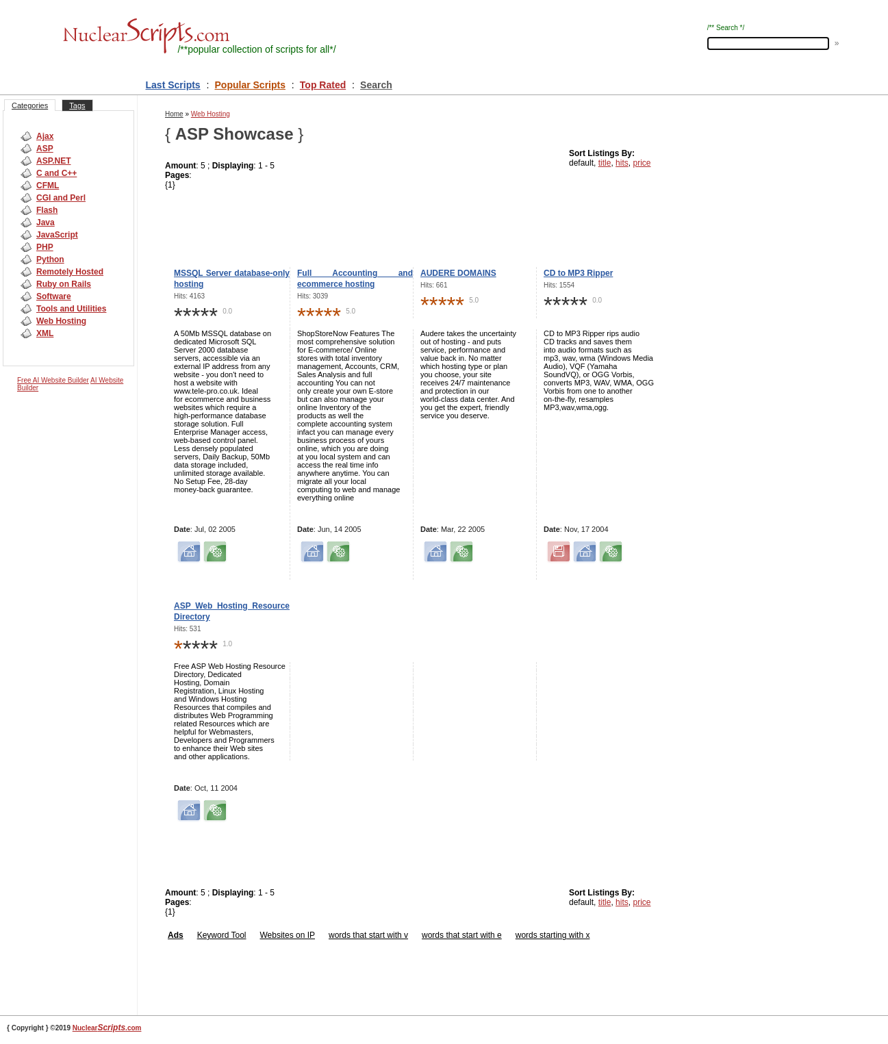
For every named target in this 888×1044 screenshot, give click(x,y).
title (604, 163)
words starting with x (553, 935)
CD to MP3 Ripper (578, 273)
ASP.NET (53, 161)
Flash (47, 210)
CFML (47, 185)
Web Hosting (61, 321)
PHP (44, 247)
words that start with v (368, 935)
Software (53, 296)
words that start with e (462, 935)
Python (50, 259)
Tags (77, 105)
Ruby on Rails (63, 284)
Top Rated (323, 84)
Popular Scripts (250, 84)
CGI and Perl (61, 198)
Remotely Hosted (69, 272)
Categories (30, 105)
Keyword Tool (221, 935)
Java (45, 222)
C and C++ (56, 173)
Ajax (44, 136)
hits (622, 163)
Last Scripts (173, 84)
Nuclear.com (107, 1028)
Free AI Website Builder (53, 380)
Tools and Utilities (71, 309)
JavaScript (57, 235)
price (641, 163)
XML (44, 333)
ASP (44, 148)
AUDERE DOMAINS (458, 273)
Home (174, 114)
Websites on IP (287, 935)
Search (376, 84)
